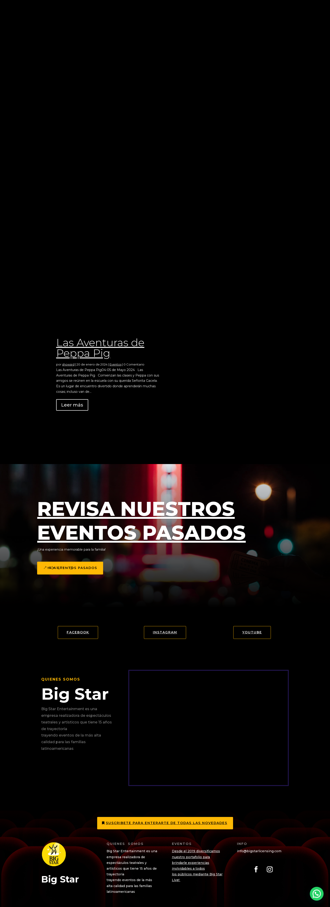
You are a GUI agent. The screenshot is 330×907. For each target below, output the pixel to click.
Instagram (165, 632)
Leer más (72, 405)
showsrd (68, 364)
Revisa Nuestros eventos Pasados (141, 521)
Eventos (115, 364)
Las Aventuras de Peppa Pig (100, 348)
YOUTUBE (252, 632)
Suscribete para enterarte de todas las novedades (166, 823)
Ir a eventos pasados (72, 568)
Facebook (78, 632)
